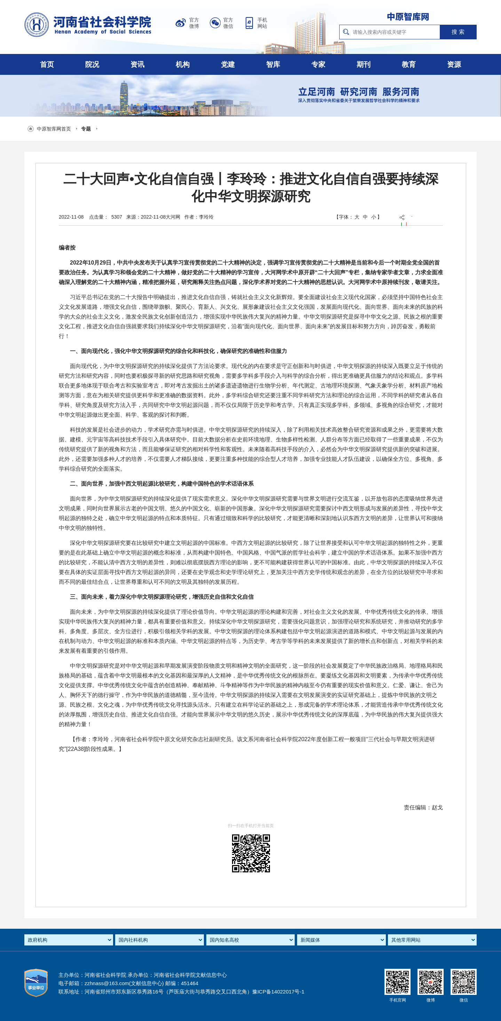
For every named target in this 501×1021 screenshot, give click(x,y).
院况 (92, 64)
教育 (409, 64)
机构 (183, 64)
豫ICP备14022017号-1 (278, 992)
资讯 (137, 64)
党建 (228, 64)
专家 (318, 64)
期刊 (364, 64)
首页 (47, 64)
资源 (454, 64)
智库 (273, 64)
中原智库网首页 (54, 129)
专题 (86, 129)
